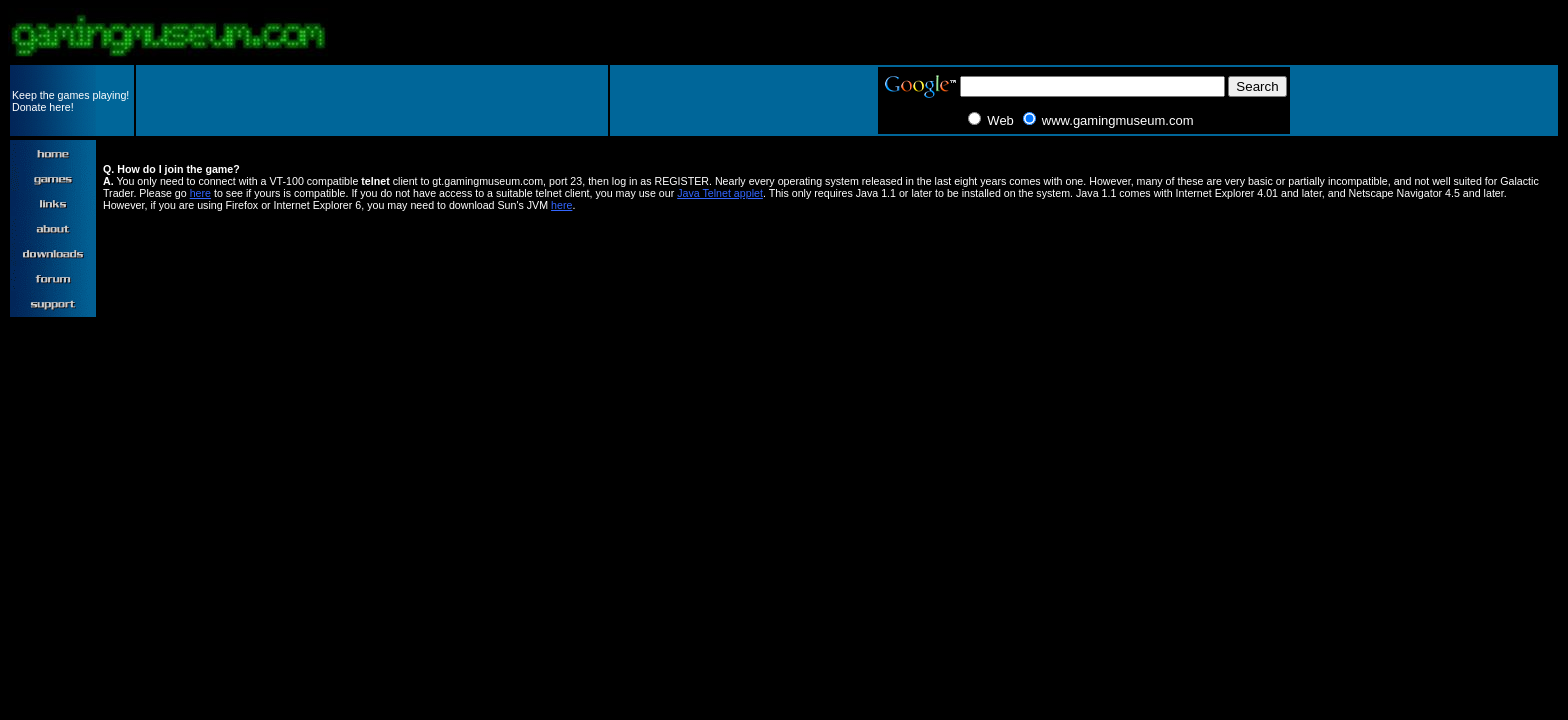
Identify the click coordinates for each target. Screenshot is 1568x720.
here (200, 193)
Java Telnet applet (720, 193)
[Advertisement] (372, 101)
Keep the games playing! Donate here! (70, 101)
